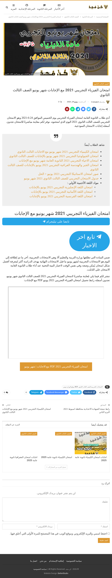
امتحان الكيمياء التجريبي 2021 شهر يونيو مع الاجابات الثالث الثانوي (58, 151)
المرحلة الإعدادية (27, 7)
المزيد (14, 7)
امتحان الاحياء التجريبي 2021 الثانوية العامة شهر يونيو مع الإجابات (59, 160)
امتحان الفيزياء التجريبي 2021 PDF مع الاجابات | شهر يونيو (55, 366)
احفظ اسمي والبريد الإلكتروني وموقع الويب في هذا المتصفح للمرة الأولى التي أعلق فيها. (58, 533)
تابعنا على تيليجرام (56, 221)
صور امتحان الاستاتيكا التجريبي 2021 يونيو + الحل (68, 173)
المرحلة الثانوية (44, 7)
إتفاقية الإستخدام (56, 561)
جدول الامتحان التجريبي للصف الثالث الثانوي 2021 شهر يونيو (61, 178)
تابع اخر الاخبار (89, 240)
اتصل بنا (33, 561)
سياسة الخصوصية (74, 561)
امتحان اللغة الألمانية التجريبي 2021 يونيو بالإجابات (62, 191)
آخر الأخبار (59, 7)
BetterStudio (63, 573)
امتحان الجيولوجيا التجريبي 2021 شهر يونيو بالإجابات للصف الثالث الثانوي (54, 156)
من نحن (43, 561)
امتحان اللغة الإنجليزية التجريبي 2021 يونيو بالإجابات (61, 187)
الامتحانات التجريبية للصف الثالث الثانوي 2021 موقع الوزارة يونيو (83, 387)
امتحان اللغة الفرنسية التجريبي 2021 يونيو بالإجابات (61, 196)
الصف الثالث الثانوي (101, 84)
